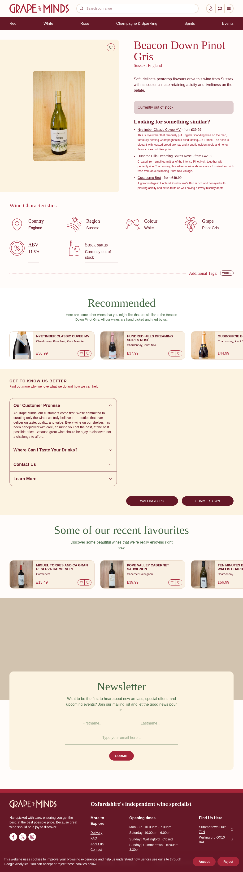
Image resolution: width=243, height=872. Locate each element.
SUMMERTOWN (207, 501)
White (48, 23)
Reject (228, 862)
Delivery (97, 833)
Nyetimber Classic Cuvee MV (159, 129)
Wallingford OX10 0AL (216, 839)
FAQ (94, 838)
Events (228, 23)
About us (97, 844)
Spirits (189, 23)
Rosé (84, 23)
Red (12, 23)
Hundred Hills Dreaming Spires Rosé (165, 156)
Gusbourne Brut (149, 178)
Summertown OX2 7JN (216, 829)
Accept (204, 862)
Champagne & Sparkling (136, 23)
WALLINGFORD (152, 501)
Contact (96, 850)
